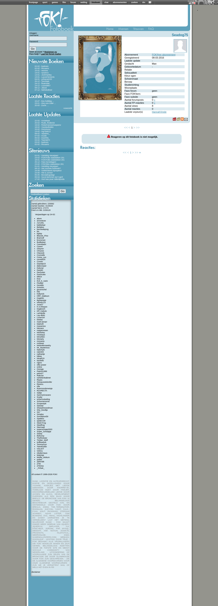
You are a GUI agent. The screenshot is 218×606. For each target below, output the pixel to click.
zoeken (134, 2)
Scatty (39, 397)
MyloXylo (41, 350)
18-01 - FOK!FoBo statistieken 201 (50, 160)
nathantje (41, 354)
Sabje (39, 393)
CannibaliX (41, 244)
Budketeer (41, 242)
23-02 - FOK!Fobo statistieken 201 (49, 158)
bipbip (39, 234)
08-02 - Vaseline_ (42, 134)
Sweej (39, 434)
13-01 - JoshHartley (43, 75)
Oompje (40, 369)
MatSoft (40, 324)
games (55, 2)
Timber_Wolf (42, 440)
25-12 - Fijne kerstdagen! (45, 162)
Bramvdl (40, 238)
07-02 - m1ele (41, 136)
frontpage (33, 2)
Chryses (40, 251)
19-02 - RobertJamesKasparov (48, 125)
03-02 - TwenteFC (42, 140)
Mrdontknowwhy (44, 345)
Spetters (40, 419)
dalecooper (42, 266)
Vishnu (40, 451)
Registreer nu (50, 52)
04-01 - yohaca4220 (43, 79)
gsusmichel (42, 289)
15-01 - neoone (41, 70)
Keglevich (41, 309)
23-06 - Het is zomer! (44, 173)
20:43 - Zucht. (41, 105)
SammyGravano (44, 395)
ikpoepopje (41, 300)
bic (38, 231)
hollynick (40, 294)
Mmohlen (41, 337)
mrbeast (40, 343)
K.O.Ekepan (42, 307)
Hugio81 (40, 298)
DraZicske (41, 274)
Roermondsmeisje (45, 388)
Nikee (39, 356)
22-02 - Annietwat (42, 121)
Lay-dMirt (41, 315)
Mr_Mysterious (43, 348)
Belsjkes (40, 227)
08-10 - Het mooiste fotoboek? (48, 168)
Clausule (40, 253)
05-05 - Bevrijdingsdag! (45, 175)
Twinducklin (42, 447)
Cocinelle (41, 255)
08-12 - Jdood (41, 88)
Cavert (40, 246)
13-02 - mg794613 (43, 131)
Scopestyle (41, 403)
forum (73, 2)
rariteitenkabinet (44, 378)
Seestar (40, 406)
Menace (40, 328)
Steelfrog (41, 425)
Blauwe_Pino (42, 236)
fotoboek (96, 2)
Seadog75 (180, 35)
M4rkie (40, 320)
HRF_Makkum (43, 296)
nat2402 (40, 352)
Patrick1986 (42, 371)
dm (143, 2)
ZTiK (39, 464)
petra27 (40, 373)
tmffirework (41, 442)
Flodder (40, 283)
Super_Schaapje (44, 431)
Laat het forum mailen (51, 54)
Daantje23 (41, 264)
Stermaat (41, 427)
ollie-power (41, 365)
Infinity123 (41, 302)
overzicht (68, 108)
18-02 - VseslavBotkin (44, 127)
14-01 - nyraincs (42, 73)
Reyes (39, 380)
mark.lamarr (42, 322)
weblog (84, 2)
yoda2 (39, 459)
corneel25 (41, 259)
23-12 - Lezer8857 (43, 86)
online (39, 367)
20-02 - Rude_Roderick (45, 123)
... (53, 101)
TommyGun (42, 444)
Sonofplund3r (42, 416)
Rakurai (40, 376)
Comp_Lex (41, 257)
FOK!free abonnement (163, 54)
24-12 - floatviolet (42, 83)
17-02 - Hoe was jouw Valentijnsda (49, 179)
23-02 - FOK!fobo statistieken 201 (49, 164)
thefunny (40, 436)
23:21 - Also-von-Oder (44, 103)
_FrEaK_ (41, 468)
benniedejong (42, 229)
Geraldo (40, 285)
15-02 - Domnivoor (43, 129)
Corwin (40, 262)
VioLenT (40, 449)
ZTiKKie (40, 466)
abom (39, 218)
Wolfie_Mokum (43, 457)
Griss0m (40, 287)
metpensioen (42, 330)
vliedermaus (42, 453)
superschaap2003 (44, 429)
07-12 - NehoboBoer (43, 90)
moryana (40, 341)
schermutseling (43, 399)
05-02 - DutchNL (42, 138)
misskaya (41, 335)
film (64, 2)
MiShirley (41, 333)
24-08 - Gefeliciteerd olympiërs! (48, 171)
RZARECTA (42, 391)
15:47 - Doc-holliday (43, 101)
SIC (38, 412)
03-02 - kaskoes (41, 142)
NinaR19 (40, 358)
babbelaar (41, 225)
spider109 (41, 421)
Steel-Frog (41, 423)
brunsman (41, 240)
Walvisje (40, 455)
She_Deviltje (42, 410)
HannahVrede (159, 112)
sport (44, 2)
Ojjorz (39, 363)
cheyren (40, 249)
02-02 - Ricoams (42, 68)
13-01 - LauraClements (44, 77)
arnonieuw (41, 221)
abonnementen (120, 2)
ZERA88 (40, 462)
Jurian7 (40, 305)
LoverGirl (41, 317)
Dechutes (41, 272)
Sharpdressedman (45, 408)
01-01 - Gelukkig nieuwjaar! (46, 166)
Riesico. (40, 384)
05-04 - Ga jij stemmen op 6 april (49, 177)
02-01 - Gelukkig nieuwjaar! (46, 155)
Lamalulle (41, 313)
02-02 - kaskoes (41, 66)
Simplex (40, 414)
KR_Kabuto (42, 311)
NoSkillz (40, 360)
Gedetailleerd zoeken (40, 194)
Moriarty (40, 339)
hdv (38, 292)
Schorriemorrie (43, 401)
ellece (39, 277)
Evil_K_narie (42, 281)
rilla (38, 386)
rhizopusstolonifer (44, 382)
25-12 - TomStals (42, 81)
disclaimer (35, 572)
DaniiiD (40, 270)
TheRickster (42, 438)
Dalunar (40, 268)
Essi (38, 279)
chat (106, 2)
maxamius (41, 326)
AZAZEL (40, 223)
